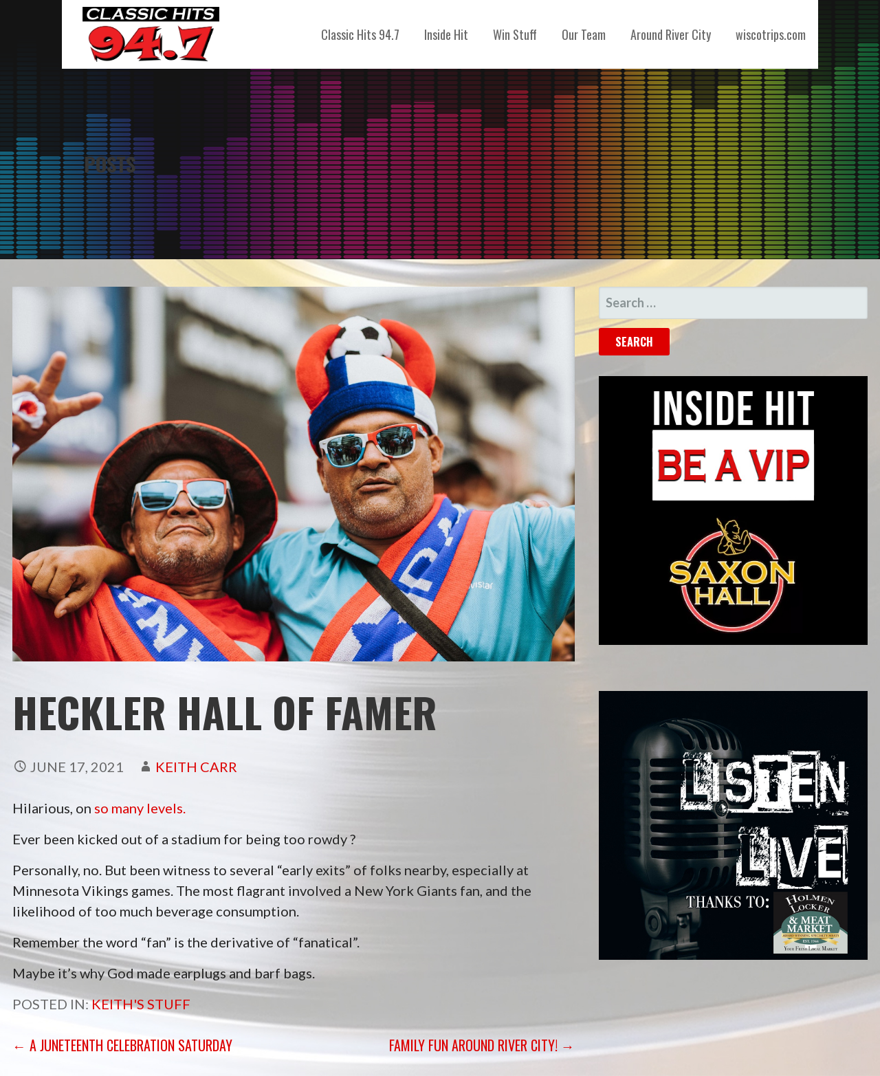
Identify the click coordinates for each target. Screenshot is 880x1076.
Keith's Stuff (140, 1004)
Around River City (670, 34)
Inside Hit (446, 34)
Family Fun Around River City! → (482, 1045)
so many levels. (140, 808)
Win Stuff (515, 34)
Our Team (584, 34)
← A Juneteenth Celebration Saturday (122, 1045)
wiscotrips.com (771, 34)
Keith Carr (196, 766)
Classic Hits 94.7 (360, 34)
